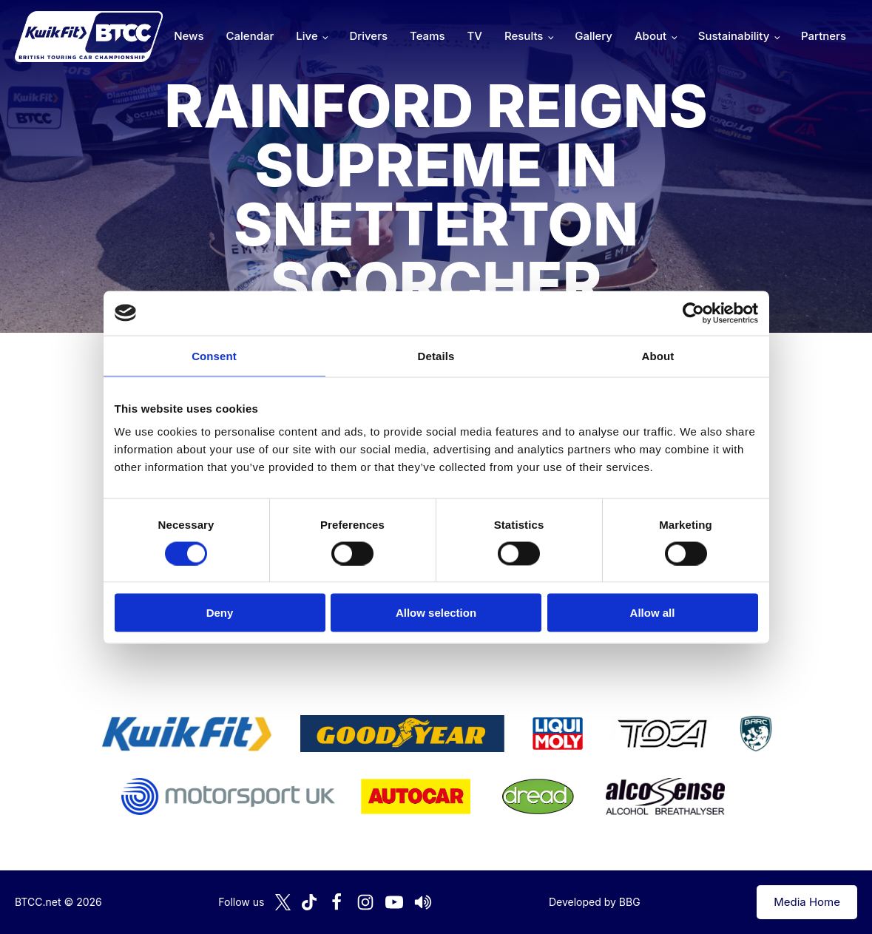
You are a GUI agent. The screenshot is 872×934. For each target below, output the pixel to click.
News (188, 36)
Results (523, 36)
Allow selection (436, 612)
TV (474, 36)
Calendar (250, 36)
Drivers (368, 36)
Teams (427, 36)
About (650, 36)
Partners (823, 36)
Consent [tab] (214, 355)
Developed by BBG (595, 902)
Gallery (593, 36)
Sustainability (733, 36)
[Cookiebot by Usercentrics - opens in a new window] (693, 313)
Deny (220, 612)
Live (306, 36)
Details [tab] (436, 355)
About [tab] (658, 355)
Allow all (652, 612)
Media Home (807, 902)
